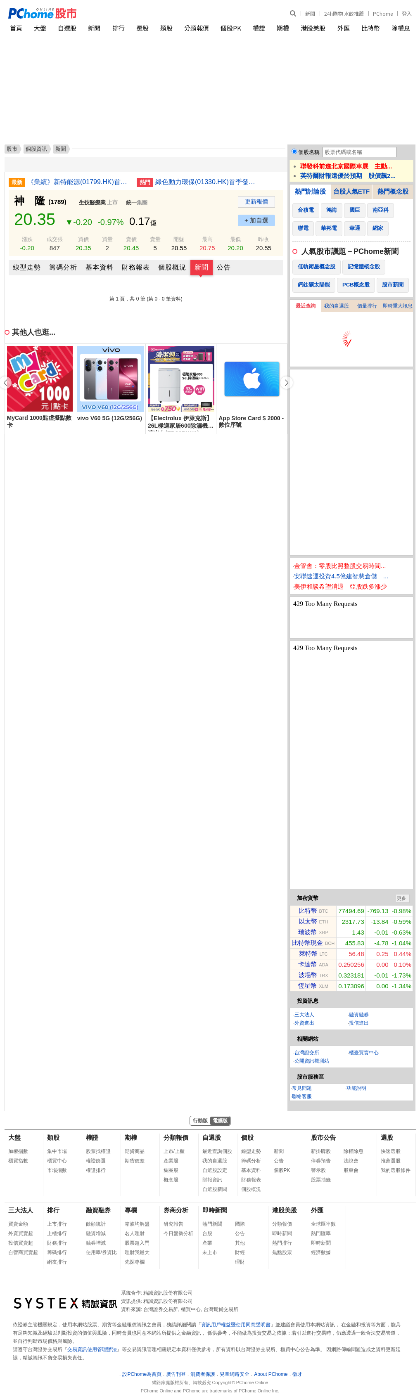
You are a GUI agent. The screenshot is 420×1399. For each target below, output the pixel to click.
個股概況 (172, 267)
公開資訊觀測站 (311, 1061)
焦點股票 (282, 1252)
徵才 (297, 1374)
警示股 (318, 1170)
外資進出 (304, 1023)
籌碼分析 (63, 267)
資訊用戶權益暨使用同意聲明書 (236, 1325)
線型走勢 (27, 267)
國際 (240, 1224)
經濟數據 (321, 1252)
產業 (207, 1243)
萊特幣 (308, 953)
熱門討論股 (310, 191)
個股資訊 (36, 149)
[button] (286, 382)
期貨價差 (135, 1161)
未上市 (209, 1252)
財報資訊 (212, 1180)
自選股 (67, 28)
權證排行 (96, 1170)
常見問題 (302, 1088)
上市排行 (57, 1224)
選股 (142, 28)
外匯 (343, 28)
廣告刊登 (176, 1374)
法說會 (351, 1161)
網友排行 (57, 1262)
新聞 (310, 13)
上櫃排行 (57, 1233)
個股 (247, 1137)
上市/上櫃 (174, 1151)
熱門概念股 (392, 191)
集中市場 (57, 1151)
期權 (283, 28)
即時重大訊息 (398, 306)
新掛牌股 (321, 1151)
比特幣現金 (307, 942)
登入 (407, 13)
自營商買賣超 (23, 1252)
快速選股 (391, 1151)
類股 (166, 28)
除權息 (401, 28)
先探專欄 (135, 1262)
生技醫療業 (92, 202)
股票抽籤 (321, 1180)
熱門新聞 (212, 1224)
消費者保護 (202, 1374)
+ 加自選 (256, 220)
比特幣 (370, 28)
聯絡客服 (302, 1096)
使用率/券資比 (101, 1252)
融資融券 (359, 1015)
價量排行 (367, 306)
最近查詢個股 (217, 1151)
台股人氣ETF (351, 191)
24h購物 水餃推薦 (344, 13)
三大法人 (304, 1015)
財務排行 (57, 1243)
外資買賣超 (20, 1233)
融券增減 (96, 1243)
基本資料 (99, 267)
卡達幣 (307, 964)
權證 (259, 28)
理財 (240, 1262)
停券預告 (321, 1161)
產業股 (171, 1161)
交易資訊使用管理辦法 (92, 1349)
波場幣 (308, 974)
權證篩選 (96, 1161)
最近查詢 (306, 306)
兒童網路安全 (234, 1374)
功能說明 (356, 1088)
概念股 (171, 1180)
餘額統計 (96, 1224)
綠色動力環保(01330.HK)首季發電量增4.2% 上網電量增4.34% (207, 181)
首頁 (16, 28)
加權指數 (18, 1151)
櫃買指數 (18, 1161)
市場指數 (57, 1170)
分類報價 (196, 28)
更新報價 (256, 201)
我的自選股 (336, 306)
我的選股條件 (396, 1170)
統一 (131, 202)
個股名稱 (309, 152)
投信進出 (359, 1023)
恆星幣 (307, 985)
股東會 (351, 1170)
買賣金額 (18, 1224)
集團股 (171, 1170)
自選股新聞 (214, 1189)
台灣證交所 (306, 1053)
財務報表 (136, 267)
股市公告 (323, 1137)
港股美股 (313, 28)
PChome (383, 13)
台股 (207, 1233)
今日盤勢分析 (178, 1233)
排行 (118, 28)
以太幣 (308, 921)
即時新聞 (214, 1210)
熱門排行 (282, 1243)
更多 (401, 898)
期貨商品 (135, 1151)
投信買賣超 (20, 1243)
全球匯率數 (323, 1224)
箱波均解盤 (137, 1224)
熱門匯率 (321, 1233)
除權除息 (353, 1151)
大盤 (40, 28)
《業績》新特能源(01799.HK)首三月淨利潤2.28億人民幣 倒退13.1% (79, 181)
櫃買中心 (57, 1161)
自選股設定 (214, 1170)
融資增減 (96, 1233)
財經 (240, 1252)
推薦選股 (391, 1161)
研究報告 (173, 1224)
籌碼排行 (57, 1252)
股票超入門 (137, 1243)
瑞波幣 (307, 931)
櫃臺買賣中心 (364, 1053)
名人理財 (135, 1233)
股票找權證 (98, 1151)
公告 (224, 267)
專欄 (131, 1210)
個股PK (231, 28)
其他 (240, 1243)
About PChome (270, 1374)
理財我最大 (137, 1252)
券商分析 (176, 1210)
